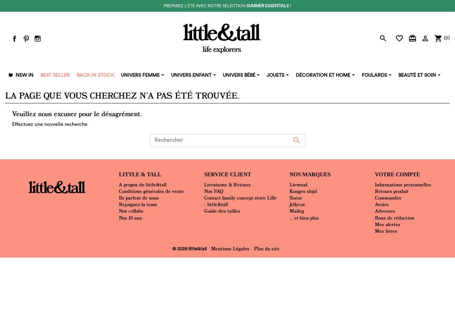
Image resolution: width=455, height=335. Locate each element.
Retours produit (392, 191)
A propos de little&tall (143, 185)
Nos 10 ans (130, 218)
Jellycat (297, 204)
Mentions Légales (230, 248)
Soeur (296, 198)
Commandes (388, 198)
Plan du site (266, 248)
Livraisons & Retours (227, 185)
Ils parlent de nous (139, 198)
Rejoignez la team (138, 204)
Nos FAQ (213, 191)
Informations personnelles (403, 185)
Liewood (298, 185)
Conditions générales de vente (151, 191)
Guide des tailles (222, 211)
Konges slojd (303, 191)
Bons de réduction (394, 218)
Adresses (385, 211)
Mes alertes (387, 224)
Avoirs (382, 204)
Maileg (297, 211)
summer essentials (267, 6)
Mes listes (386, 231)
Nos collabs (131, 211)
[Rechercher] (227, 140)
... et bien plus (304, 218)
